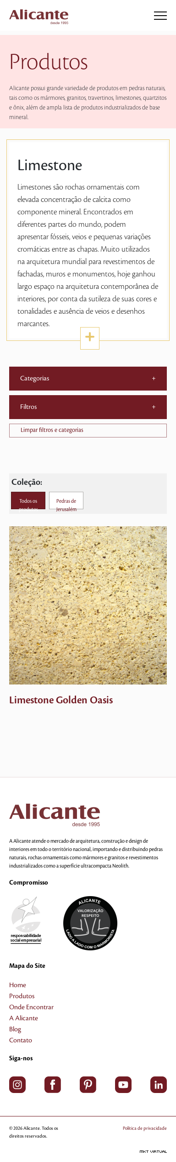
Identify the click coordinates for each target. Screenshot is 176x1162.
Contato (20, 1040)
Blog (15, 1029)
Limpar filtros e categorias (52, 430)
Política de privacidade (145, 1128)
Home (17, 985)
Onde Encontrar (31, 1007)
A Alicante (23, 1018)
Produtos (21, 996)
